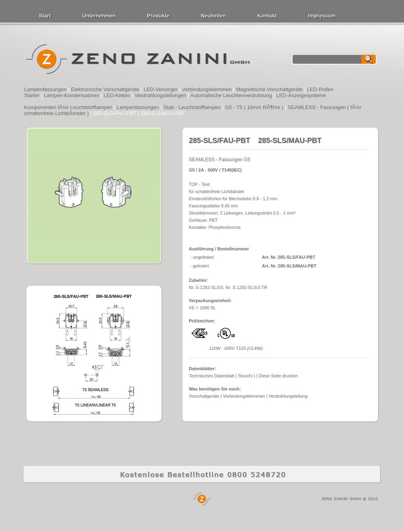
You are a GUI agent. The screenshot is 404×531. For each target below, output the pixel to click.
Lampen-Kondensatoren (72, 95)
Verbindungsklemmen (207, 89)
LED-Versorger (161, 89)
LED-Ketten (116, 95)
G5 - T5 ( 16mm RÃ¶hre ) (254, 107)
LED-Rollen (320, 89)
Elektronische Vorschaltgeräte (105, 89)
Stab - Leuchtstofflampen (192, 107)
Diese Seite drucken (278, 375)
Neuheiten (213, 16)
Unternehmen (99, 16)
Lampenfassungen (45, 89)
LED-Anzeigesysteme (301, 95)
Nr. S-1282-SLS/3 (206, 287)
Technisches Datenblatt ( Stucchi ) (222, 375)
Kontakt (267, 16)
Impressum (322, 16)
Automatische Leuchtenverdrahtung (231, 95)
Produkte (158, 16)
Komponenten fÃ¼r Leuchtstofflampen (68, 107)
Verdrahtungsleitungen (160, 95)
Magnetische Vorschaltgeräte (269, 89)
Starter (32, 95)
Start (45, 16)
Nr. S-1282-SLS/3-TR (246, 287)
